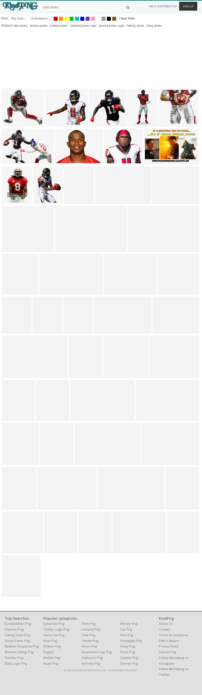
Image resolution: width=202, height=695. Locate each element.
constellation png (18, 623)
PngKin (48, 652)
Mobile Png (51, 658)
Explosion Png (92, 658)
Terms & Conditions (173, 635)
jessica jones (39, 25)
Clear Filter (127, 18)
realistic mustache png (22, 646)
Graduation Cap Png (97, 652)
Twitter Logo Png (56, 629)
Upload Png (167, 652)
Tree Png (88, 635)
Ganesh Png (129, 658)
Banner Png (129, 663)
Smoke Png (90, 641)
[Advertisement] (101, 58)
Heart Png (50, 663)
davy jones (154, 25)
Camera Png (91, 629)
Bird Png (126, 635)
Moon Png (89, 646)
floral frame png (17, 641)
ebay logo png (16, 663)
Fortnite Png (91, 663)
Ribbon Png (52, 646)
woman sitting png (19, 652)
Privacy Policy (169, 646)
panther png (14, 658)
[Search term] (87, 7)
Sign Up (188, 6)
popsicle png (14, 629)
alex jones (21, 25)
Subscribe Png (54, 623)
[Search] (128, 7)
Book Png (127, 652)
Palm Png (89, 623)
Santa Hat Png (54, 635)
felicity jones (136, 25)
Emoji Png (127, 646)
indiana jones (59, 25)
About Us (166, 623)
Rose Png (50, 641)
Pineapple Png (131, 641)
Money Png (128, 623)
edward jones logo (83, 25)
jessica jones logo (112, 25)
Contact (164, 629)
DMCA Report (169, 641)
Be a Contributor (163, 6)
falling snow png (17, 635)
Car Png (126, 629)
